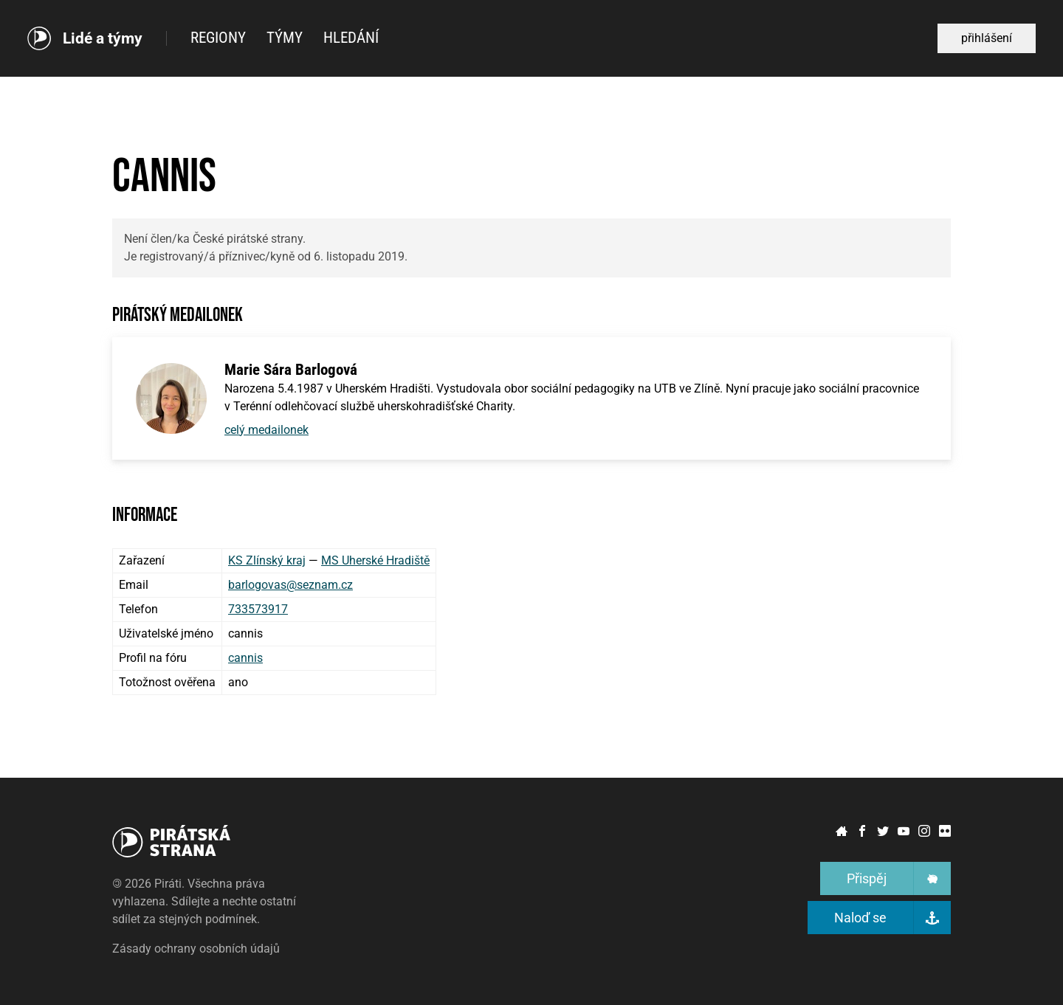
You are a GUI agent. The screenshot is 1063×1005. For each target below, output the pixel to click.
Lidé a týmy (102, 38)
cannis (245, 658)
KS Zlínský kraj (267, 560)
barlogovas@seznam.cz (290, 585)
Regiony (218, 37)
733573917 (258, 609)
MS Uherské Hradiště (375, 560)
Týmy (284, 37)
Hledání (351, 37)
